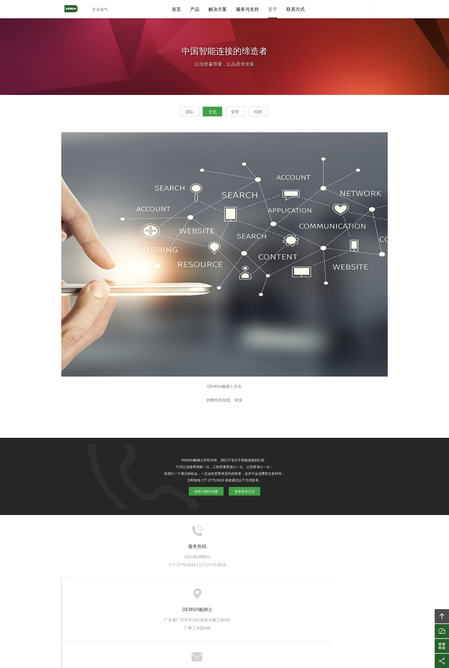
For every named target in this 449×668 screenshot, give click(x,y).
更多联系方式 (242, 489)
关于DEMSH (139, 594)
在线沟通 (442, 631)
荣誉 (239, 113)
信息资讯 (243, 594)
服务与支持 (247, 9)
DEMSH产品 (169, 594)
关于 (272, 9)
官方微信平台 (442, 646)
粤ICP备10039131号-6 (232, 632)
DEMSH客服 (362, 9)
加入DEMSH (270, 594)
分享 (442, 661)
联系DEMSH (300, 594)
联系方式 (295, 9)
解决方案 (217, 9)
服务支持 (220, 594)
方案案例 (196, 594)
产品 (194, 9)
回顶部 (442, 616)
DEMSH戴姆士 (74, 9)
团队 (178, 113)
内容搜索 (379, 9)
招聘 (270, 113)
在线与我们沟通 (208, 489)
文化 (208, 113)
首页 (176, 9)
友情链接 (327, 594)
